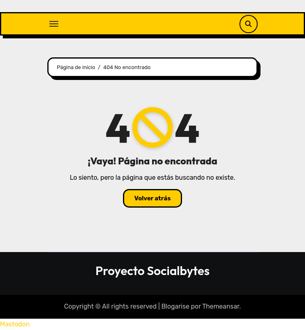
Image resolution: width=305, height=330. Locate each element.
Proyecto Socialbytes (152, 270)
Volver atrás (152, 198)
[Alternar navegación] (53, 24)
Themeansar (220, 306)
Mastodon (15, 324)
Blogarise (175, 306)
